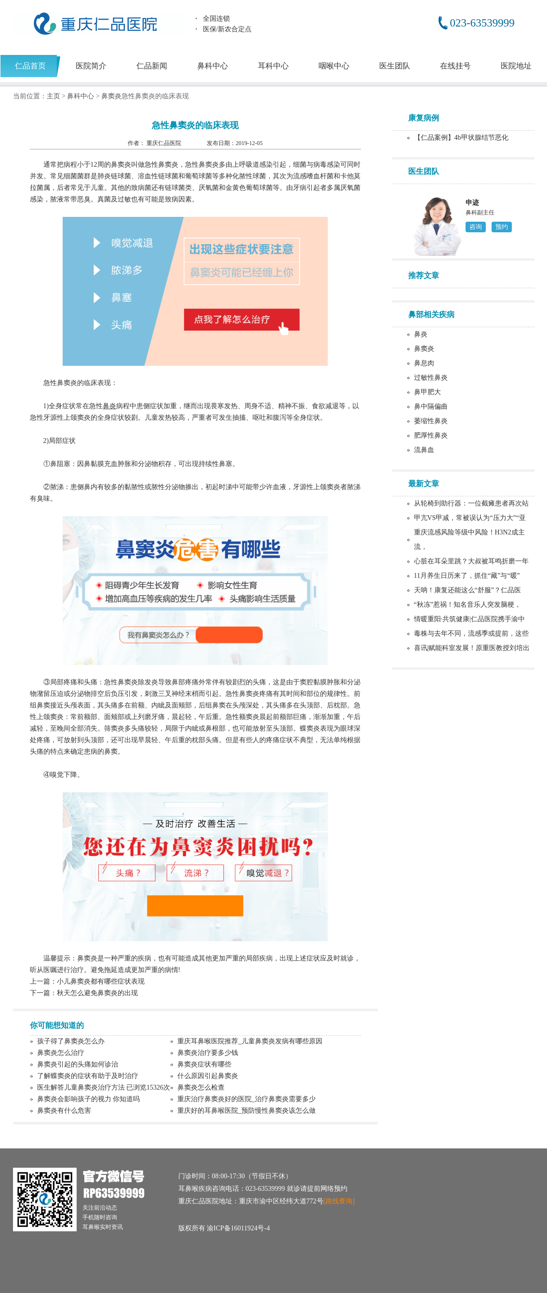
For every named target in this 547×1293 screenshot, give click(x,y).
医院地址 (516, 66)
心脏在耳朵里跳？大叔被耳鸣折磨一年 (471, 561)
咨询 (475, 226)
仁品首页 (30, 66)
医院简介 (91, 66)
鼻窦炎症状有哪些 (204, 1064)
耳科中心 (273, 66)
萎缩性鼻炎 (431, 421)
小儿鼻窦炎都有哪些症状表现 (101, 981)
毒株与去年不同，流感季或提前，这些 (471, 633)
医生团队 (394, 66)
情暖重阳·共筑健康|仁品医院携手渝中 (469, 619)
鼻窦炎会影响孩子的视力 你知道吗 (88, 1099)
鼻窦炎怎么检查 (201, 1087)
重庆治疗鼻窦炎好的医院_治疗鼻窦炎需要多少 (246, 1099)
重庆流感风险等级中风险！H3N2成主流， (469, 539)
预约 (501, 226)
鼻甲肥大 (427, 392)
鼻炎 (420, 334)
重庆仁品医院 (165, 143)
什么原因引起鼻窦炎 (207, 1076)
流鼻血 (424, 449)
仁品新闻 (151, 66)
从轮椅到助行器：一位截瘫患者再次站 (471, 503)
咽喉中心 (334, 66)
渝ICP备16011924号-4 (238, 1228)
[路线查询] (339, 1201)
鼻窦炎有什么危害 (64, 1110)
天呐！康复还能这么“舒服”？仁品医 (467, 590)
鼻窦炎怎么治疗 (60, 1052)
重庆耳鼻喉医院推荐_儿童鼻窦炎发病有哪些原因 (249, 1041)
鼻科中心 (212, 66)
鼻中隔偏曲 (431, 406)
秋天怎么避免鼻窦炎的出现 (97, 993)
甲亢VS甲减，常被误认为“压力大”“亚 (470, 517)
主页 (53, 96)
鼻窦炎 (111, 96)
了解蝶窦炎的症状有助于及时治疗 (87, 1076)
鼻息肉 (424, 363)
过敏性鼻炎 (431, 377)
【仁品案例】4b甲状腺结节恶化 (461, 137)
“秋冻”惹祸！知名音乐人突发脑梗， (467, 604)
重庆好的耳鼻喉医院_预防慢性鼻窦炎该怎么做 (246, 1110)
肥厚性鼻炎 (431, 435)
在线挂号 (455, 66)
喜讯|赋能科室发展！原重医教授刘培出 (472, 648)
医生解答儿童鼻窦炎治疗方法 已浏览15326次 (104, 1087)
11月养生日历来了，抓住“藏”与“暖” (467, 575)
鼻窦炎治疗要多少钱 (207, 1052)
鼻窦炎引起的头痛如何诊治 (77, 1064)
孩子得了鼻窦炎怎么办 (71, 1041)
